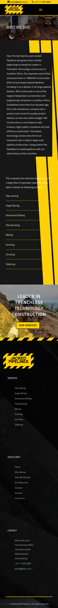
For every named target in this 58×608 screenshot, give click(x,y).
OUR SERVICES (28, 325)
